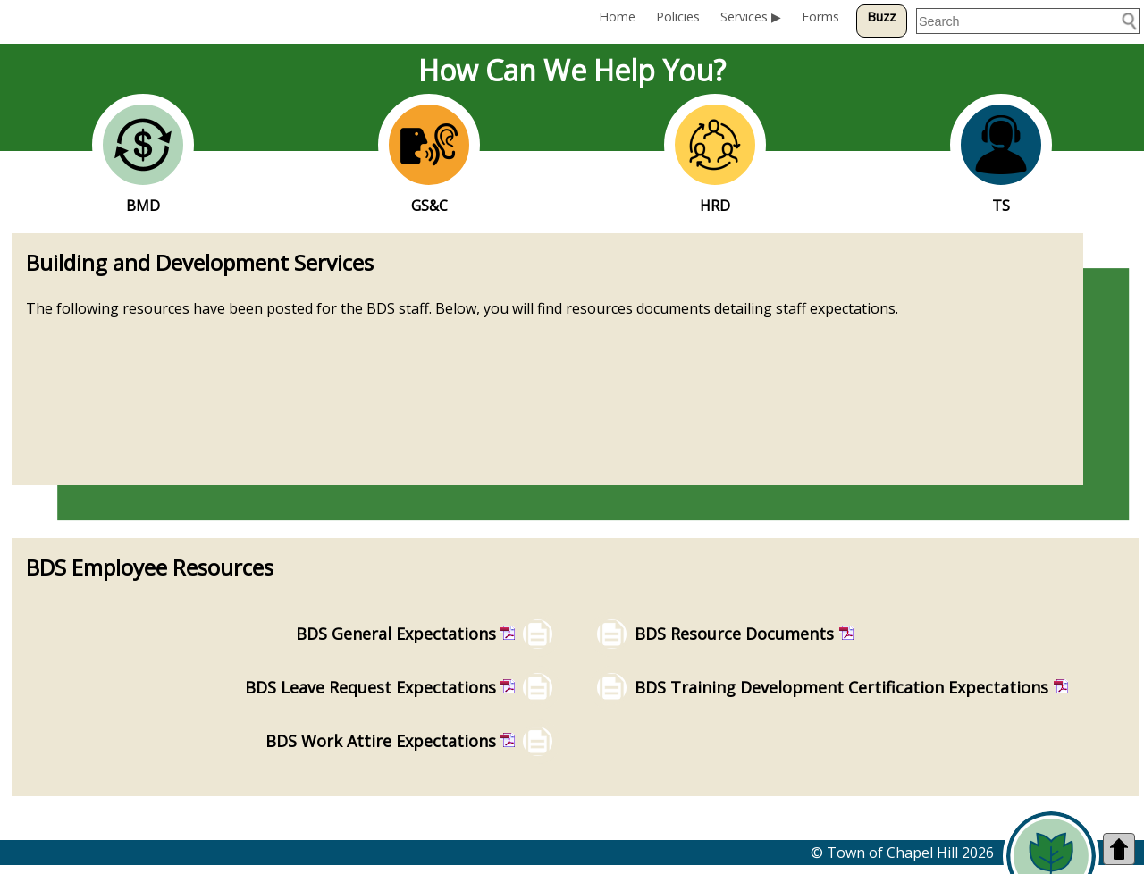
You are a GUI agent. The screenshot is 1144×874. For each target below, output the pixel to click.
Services (744, 16)
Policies (678, 16)
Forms (820, 16)
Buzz (881, 16)
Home (617, 16)
